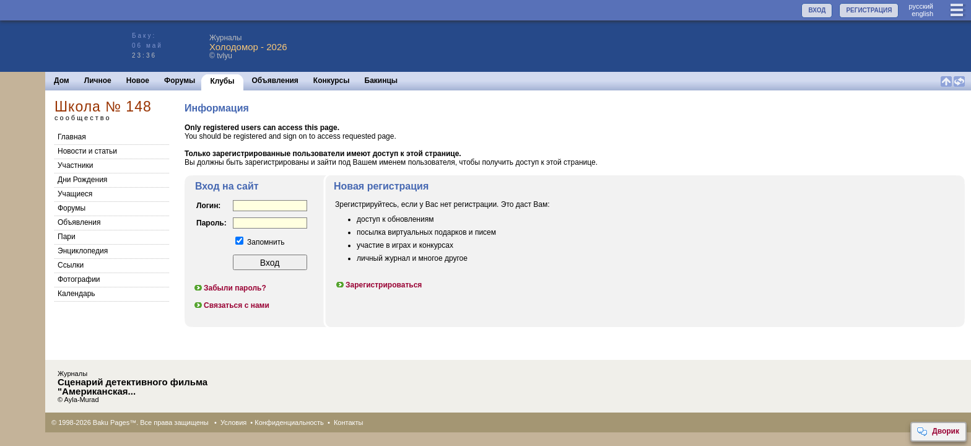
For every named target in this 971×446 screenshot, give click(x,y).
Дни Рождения (82, 179)
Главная (72, 137)
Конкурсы (331, 80)
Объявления (275, 80)
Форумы (179, 80)
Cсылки (71, 265)
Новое (137, 80)
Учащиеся (75, 194)
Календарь (76, 293)
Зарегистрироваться (378, 285)
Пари (67, 236)
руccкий (920, 6)
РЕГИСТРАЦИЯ (869, 10)
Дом (61, 80)
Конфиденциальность (289, 422)
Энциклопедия (83, 251)
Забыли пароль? (229, 288)
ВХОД (816, 10)
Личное (97, 80)
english (922, 13)
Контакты (349, 422)
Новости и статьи (87, 151)
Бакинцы (381, 80)
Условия (233, 422)
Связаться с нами (231, 305)
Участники (75, 165)
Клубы (222, 81)
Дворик (938, 431)
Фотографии (79, 279)
